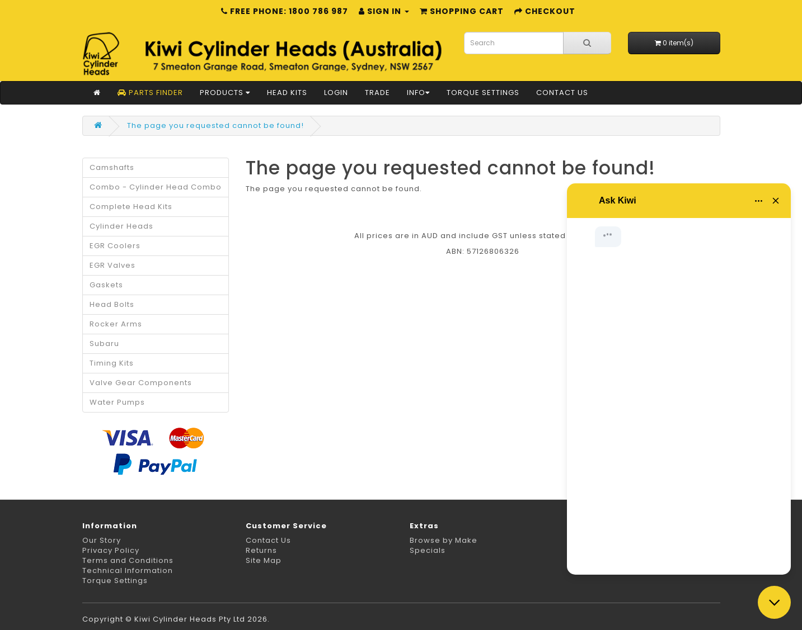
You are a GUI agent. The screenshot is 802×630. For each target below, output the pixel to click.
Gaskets (106, 285)
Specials (427, 550)
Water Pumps (117, 402)
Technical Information (127, 570)
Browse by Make (443, 540)
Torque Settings (483, 92)
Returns (261, 550)
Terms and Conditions (127, 560)
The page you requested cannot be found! (215, 125)
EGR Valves (112, 265)
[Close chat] (774, 602)
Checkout (544, 11)
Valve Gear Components (141, 382)
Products (225, 92)
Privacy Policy (110, 550)
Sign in (384, 11)
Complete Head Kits (131, 206)
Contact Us (562, 92)
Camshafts (112, 167)
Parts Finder (150, 92)
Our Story (101, 540)
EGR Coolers (115, 245)
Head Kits (287, 92)
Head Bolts (112, 304)
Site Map (264, 560)
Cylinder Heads (121, 226)
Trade (377, 92)
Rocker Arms (116, 324)
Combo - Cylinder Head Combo (156, 187)
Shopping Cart (462, 11)
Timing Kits (112, 363)
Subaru (104, 343)
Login (336, 92)
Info (418, 92)
